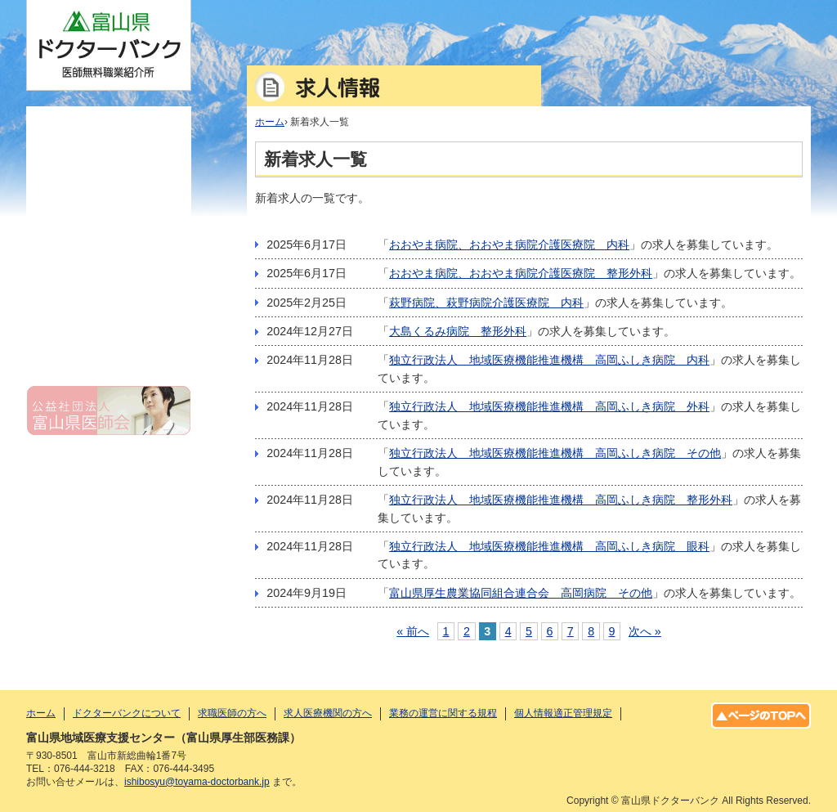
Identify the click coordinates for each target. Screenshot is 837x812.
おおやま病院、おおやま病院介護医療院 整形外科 (520, 273)
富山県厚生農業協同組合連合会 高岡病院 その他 (520, 592)
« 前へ (412, 631)
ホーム (108, 127)
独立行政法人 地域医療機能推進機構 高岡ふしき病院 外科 (549, 406)
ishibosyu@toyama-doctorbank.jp (197, 781)
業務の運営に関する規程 (108, 297)
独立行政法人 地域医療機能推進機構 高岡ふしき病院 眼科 (549, 546)
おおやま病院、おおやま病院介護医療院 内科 (509, 244)
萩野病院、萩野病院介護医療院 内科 (486, 302)
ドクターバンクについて (108, 170)
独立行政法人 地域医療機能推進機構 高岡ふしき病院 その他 (555, 453)
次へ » (645, 631)
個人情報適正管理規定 (108, 340)
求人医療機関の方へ (108, 255)
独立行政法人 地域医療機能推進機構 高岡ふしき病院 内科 (549, 359)
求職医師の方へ (108, 212)
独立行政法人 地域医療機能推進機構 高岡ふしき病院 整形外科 (560, 499)
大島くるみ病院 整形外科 (457, 331)
